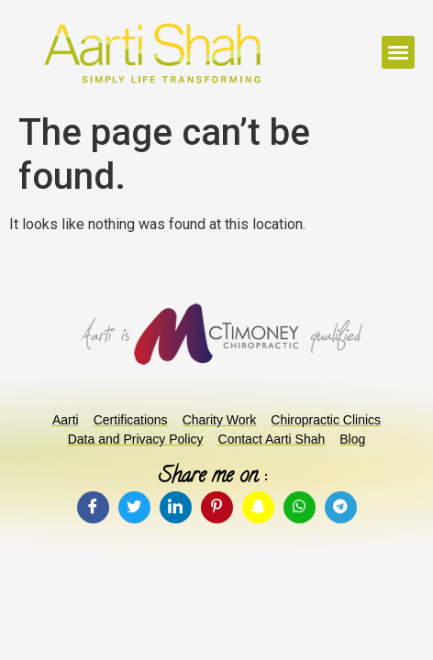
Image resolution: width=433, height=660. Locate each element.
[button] (398, 52)
